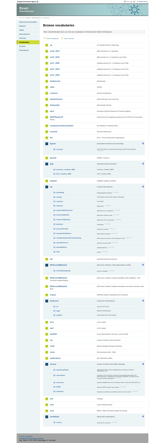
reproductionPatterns (63, 233)
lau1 (52, 322)
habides (53, 181)
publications (55, 358)
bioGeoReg (60, 192)
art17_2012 (54, 69)
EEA (28, 1)
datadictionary (56, 99)
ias (51, 187)
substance (59, 391)
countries (59, 149)
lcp (51, 340)
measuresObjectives (63, 219)
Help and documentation (28, 22)
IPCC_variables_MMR (63, 174)
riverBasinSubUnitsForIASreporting (68, 238)
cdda (52, 87)
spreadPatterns (61, 247)
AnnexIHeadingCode (63, 271)
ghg (51, 164)
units (58, 252)
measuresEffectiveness (64, 210)
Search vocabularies (52, 38)
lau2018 (53, 334)
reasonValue (60, 375)
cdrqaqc (59, 197)
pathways (59, 224)
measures (59, 206)
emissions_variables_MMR (65, 169)
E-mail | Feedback (25, 436)
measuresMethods (62, 215)
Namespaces (24, 50)
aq (51, 45)
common (54, 93)
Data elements (24, 34)
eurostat (53, 132)
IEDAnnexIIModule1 (58, 265)
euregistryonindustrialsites (61, 126)
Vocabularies (24, 42)
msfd (52, 346)
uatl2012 (59, 315)
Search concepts (69, 38)
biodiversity (55, 81)
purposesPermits (62, 229)
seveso (53, 364)
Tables (21, 30)
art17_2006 (54, 63)
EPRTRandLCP (56, 117)
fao (51, 138)
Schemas (22, 38)
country (59, 422)
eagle (58, 311)
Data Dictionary (36, 18)
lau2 (52, 328)
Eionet (28, 18)
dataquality (55, 105)
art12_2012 (54, 51)
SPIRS (58, 387)
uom (52, 405)
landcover (54, 301)
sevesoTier (60, 382)
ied (51, 259)
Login (127, 1)
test (51, 399)
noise (52, 352)
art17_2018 (54, 75)
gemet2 (53, 158)
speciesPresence (62, 242)
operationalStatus (62, 370)
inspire (53, 295)
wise (52, 411)
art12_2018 (54, 57)
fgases (53, 144)
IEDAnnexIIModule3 (58, 278)
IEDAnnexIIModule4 (58, 286)
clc (57, 306)
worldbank (54, 417)
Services (22, 46)
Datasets (22, 26)
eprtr (52, 111)
